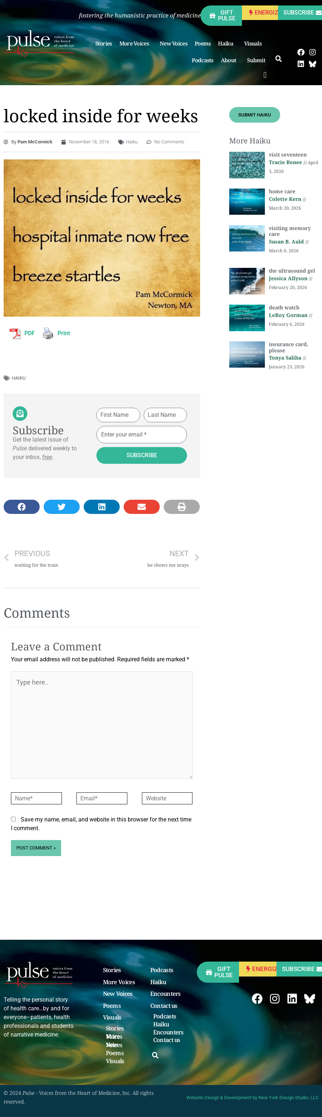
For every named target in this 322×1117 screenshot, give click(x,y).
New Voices (173, 43)
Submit (258, 60)
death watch (284, 307)
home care (282, 191)
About (230, 60)
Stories (103, 43)
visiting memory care (290, 231)
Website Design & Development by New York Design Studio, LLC (252, 1097)
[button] (265, 75)
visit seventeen (288, 154)
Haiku (227, 43)
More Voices (135, 43)
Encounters (165, 994)
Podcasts (202, 60)
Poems (203, 43)
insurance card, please (288, 347)
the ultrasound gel (292, 270)
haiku (18, 378)
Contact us (164, 1006)
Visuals (254, 43)
